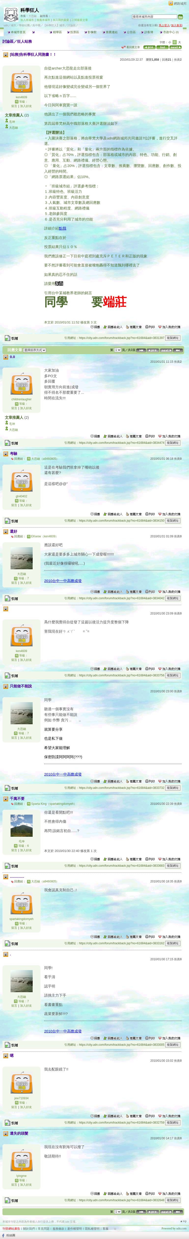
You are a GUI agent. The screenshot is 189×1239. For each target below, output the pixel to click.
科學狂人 (29, 10)
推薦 (178, 59)
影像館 (90, 32)
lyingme (21, 1176)
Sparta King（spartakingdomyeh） (54, 804)
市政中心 (169, 32)
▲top (183, 1221)
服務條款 (58, 1228)
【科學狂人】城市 (54, 25)
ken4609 (21, 97)
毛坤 (12, 122)
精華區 (56, 32)
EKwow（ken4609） (44, 536)
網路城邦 (180, 3)
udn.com (181, 1228)
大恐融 (32, 15)
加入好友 (26, 106)
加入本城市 (27, 19)
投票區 (73, 32)
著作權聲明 (74, 1228)
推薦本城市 (43, 19)
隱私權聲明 (92, 1228)
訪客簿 (147, 32)
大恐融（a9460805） (45, 458)
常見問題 (44, 1228)
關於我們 (29, 1228)
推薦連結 (110, 32)
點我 (62, 228)
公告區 (129, 32)
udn (6, 25)
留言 (14, 106)
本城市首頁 (17, 32)
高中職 (36, 25)
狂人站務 (24, 41)
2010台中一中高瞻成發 (63, 581)
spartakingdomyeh (21, 919)
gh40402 (21, 496)
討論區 (38, 32)
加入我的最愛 (61, 19)
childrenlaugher (21, 399)
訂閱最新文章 (80, 19)
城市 (13, 25)
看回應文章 (131, 47)
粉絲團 (10, 1235)
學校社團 (24, 25)
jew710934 (21, 1098)
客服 (105, 1228)
